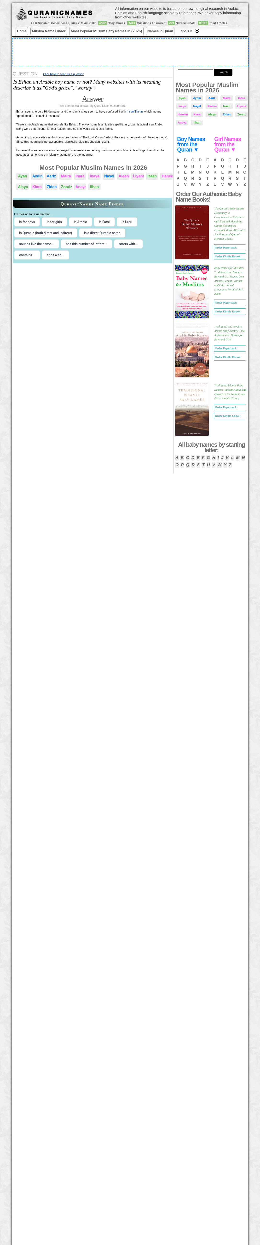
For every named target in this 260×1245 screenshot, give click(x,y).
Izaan (152, 176)
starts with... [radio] (128, 244)
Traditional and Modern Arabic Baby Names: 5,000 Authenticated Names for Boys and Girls (229, 333)
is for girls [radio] (54, 222)
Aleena (124, 176)
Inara (79, 176)
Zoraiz (66, 187)
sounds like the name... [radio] (36, 244)
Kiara (37, 187)
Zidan (52, 187)
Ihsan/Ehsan (135, 111)
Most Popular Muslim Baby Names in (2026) (106, 31)
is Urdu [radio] (127, 222)
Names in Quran (160, 31)
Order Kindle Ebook (227, 256)
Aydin (37, 176)
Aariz (51, 176)
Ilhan (94, 187)
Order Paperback (226, 247)
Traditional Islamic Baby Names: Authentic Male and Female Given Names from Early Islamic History (230, 392)
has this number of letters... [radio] (86, 244)
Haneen (167, 176)
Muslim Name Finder (48, 31)
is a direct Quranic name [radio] (102, 233)
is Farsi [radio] (104, 222)
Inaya (94, 176)
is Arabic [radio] (80, 222)
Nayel (109, 176)
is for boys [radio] (27, 222)
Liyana (138, 176)
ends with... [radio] (55, 255)
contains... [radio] (27, 255)
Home (22, 31)
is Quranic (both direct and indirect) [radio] (45, 233)
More (190, 31)
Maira (66, 176)
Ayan (22, 176)
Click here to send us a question (63, 74)
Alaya (23, 187)
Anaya (80, 187)
